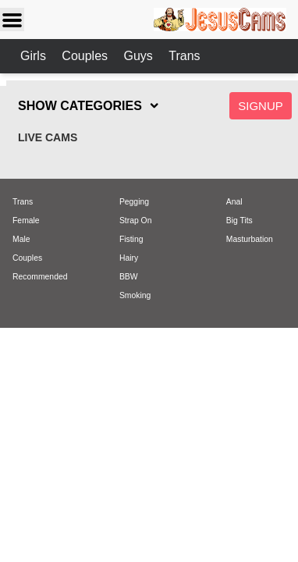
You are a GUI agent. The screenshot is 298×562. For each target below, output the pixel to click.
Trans (184, 55)
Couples (86, 55)
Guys (139, 55)
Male (21, 239)
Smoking (135, 295)
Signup (260, 105)
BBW (128, 276)
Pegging (134, 201)
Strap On (135, 220)
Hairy (128, 258)
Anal (234, 201)
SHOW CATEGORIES (80, 105)
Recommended (39, 276)
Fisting (131, 239)
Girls (34, 55)
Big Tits (239, 220)
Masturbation (249, 239)
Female (26, 220)
